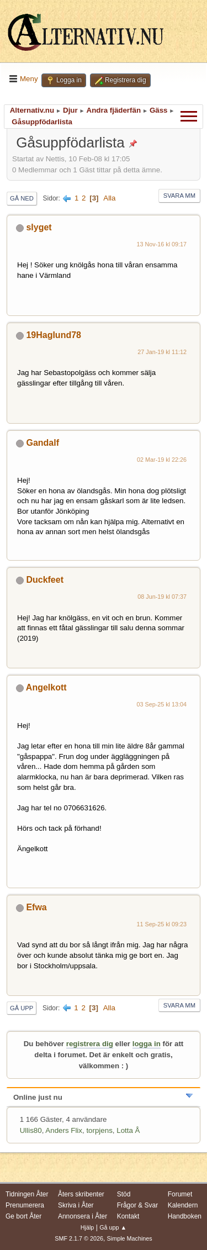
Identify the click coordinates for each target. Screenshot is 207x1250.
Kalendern (183, 1205)
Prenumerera (25, 1205)
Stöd (124, 1194)
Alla (109, 198)
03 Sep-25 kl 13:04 (161, 704)
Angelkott (46, 687)
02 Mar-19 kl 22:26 (162, 459)
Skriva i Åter (76, 1205)
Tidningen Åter (27, 1194)
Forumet (180, 1194)
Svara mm (179, 195)
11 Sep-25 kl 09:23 (161, 924)
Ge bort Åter (23, 1216)
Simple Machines (129, 1238)
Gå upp (21, 1008)
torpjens (99, 1130)
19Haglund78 (53, 335)
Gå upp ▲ (112, 1227)
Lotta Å (128, 1130)
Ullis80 (31, 1130)
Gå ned (22, 198)
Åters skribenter (81, 1194)
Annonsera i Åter (82, 1216)
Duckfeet (44, 579)
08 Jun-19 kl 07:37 (162, 596)
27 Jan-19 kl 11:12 (162, 352)
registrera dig (89, 1044)
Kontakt (128, 1216)
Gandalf (42, 442)
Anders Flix (63, 1130)
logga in (146, 1044)
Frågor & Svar (137, 1205)
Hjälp (87, 1227)
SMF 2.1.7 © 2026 (79, 1238)
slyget (38, 227)
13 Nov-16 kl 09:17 (162, 244)
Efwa (36, 907)
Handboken (184, 1216)
